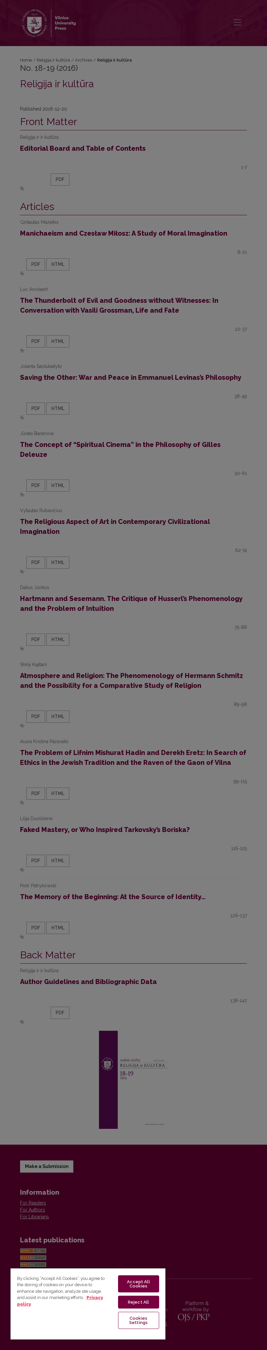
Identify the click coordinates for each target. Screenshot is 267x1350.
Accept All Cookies (138, 1283)
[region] (88, 1303)
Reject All (138, 1302)
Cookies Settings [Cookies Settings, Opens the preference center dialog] (138, 1320)
